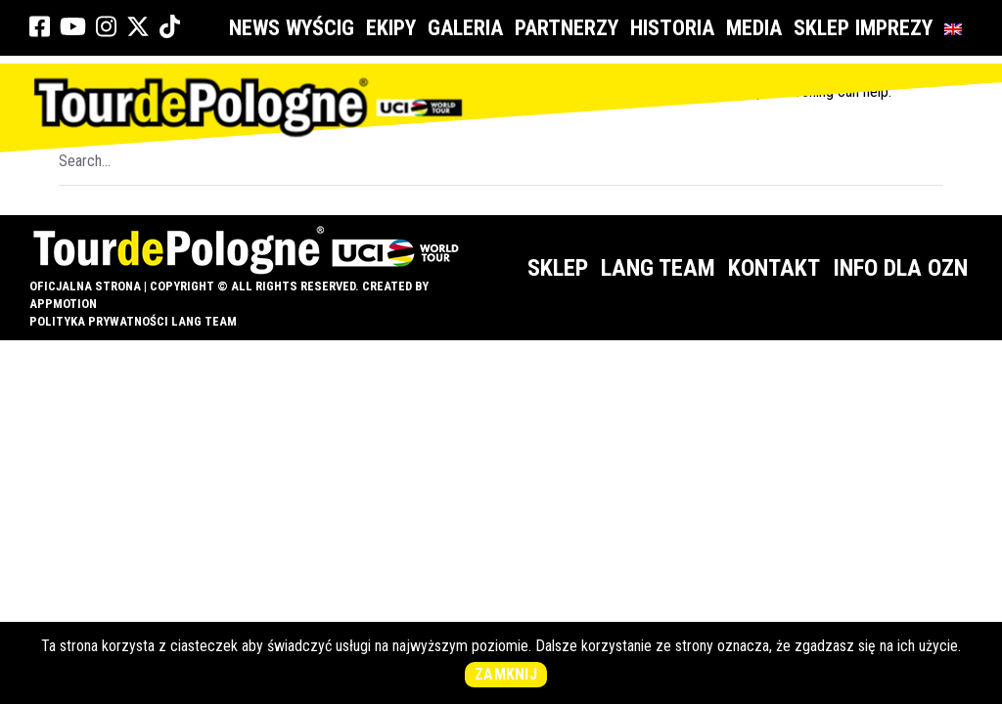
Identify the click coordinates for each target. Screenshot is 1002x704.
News (254, 28)
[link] (39, 27)
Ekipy (394, 28)
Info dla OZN (900, 268)
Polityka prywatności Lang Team (133, 321)
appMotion (63, 303)
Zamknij (506, 674)
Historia (675, 28)
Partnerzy (569, 28)
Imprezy (896, 28)
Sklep (821, 28)
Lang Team (658, 268)
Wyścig (323, 28)
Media (757, 28)
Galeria (468, 28)
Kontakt (774, 268)
